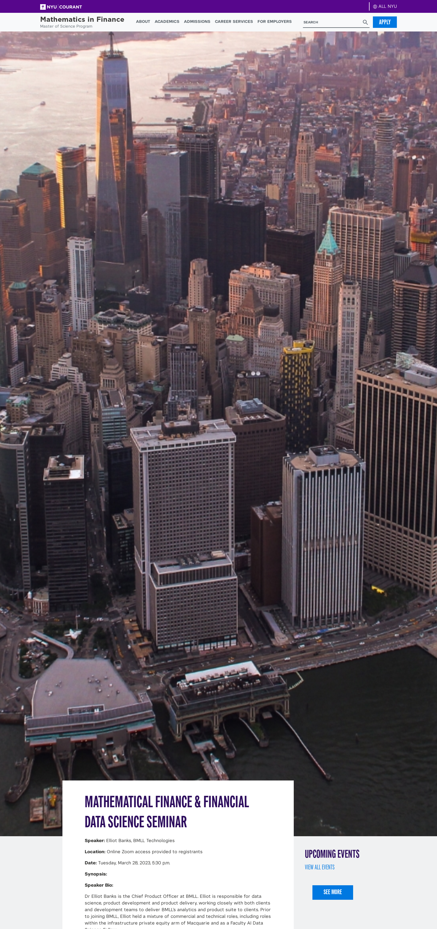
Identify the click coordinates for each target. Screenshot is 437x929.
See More (333, 892)
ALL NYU (385, 6)
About (143, 21)
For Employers (275, 21)
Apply (385, 22)
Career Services (234, 21)
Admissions (197, 21)
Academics (167, 21)
